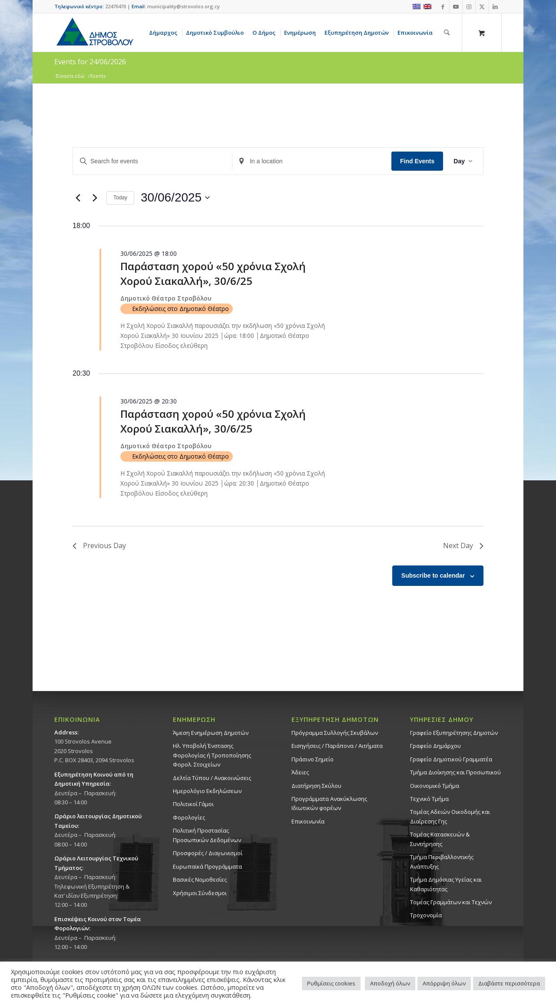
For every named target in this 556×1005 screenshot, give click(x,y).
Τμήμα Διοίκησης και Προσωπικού (455, 772)
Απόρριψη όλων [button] (444, 983)
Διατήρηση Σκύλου (316, 786)
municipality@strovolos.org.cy (183, 6)
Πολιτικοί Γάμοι (193, 804)
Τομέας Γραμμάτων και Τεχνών (451, 902)
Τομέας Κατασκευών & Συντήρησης (440, 838)
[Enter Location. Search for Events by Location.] (311, 161)
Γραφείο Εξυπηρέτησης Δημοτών (454, 733)
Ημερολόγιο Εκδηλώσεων (207, 791)
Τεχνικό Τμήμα (429, 799)
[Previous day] (78, 197)
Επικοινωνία (307, 821)
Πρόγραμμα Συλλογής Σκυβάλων (334, 733)
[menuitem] (164, 32)
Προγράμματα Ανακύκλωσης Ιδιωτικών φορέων (329, 803)
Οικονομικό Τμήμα (434, 786)
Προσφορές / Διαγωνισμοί (207, 853)
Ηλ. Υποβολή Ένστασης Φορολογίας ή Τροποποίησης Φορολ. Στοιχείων (212, 755)
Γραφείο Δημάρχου (435, 746)
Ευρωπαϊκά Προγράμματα (207, 866)
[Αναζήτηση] (446, 32)
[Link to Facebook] (443, 6)
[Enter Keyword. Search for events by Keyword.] (152, 161)
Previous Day (99, 545)
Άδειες (300, 772)
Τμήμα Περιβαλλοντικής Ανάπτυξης (441, 861)
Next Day (463, 545)
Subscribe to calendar (433, 575)
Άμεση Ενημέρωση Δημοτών (210, 733)
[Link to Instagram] (469, 6)
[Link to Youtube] (456, 6)
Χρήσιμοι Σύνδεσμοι (200, 893)
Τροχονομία (426, 915)
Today (120, 198)
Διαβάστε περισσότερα (509, 983)
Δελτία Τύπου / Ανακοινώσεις (212, 778)
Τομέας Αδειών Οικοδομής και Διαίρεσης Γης (450, 816)
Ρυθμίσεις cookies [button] (331, 983)
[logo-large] (94, 32)
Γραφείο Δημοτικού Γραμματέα (451, 759)
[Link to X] (482, 6)
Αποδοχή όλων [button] (390, 983)
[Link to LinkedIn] (495, 6)
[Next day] (94, 197)
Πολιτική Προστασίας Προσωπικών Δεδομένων (207, 834)
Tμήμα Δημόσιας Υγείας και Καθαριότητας (446, 884)
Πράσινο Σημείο (312, 759)
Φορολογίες (189, 817)
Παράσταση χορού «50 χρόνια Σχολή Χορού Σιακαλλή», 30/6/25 (213, 273)
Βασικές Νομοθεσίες (200, 879)
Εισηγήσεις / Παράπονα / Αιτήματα (337, 746)
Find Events (417, 161)
